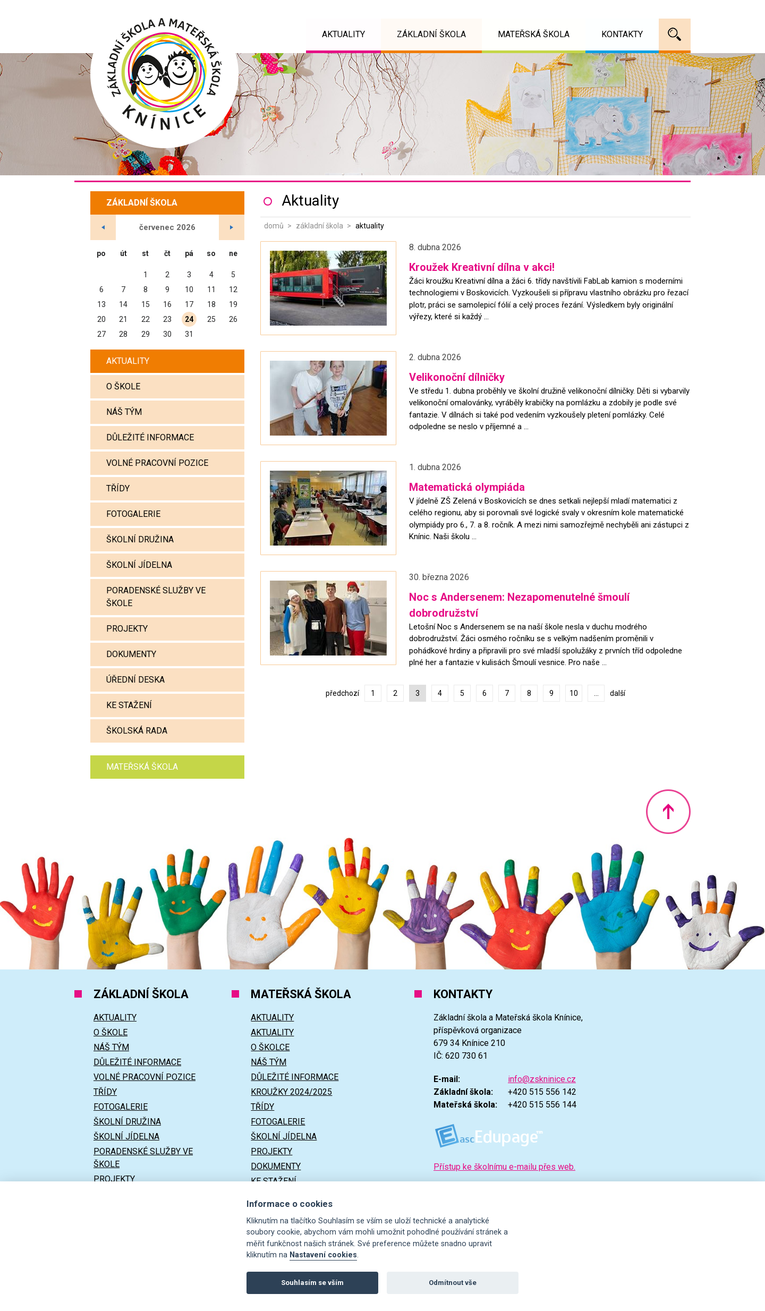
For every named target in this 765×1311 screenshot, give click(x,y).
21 (123, 319)
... (596, 693)
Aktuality (127, 361)
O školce (270, 1047)
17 (189, 304)
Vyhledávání (675, 34)
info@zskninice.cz (542, 1079)
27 (101, 334)
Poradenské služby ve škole (156, 596)
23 (167, 319)
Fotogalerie (133, 514)
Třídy (118, 488)
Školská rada (136, 731)
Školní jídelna (139, 565)
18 (211, 304)
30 (167, 334)
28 (123, 334)
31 (189, 334)
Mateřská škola (142, 767)
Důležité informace (150, 437)
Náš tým (124, 412)
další (617, 693)
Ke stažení (129, 705)
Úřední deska (135, 680)
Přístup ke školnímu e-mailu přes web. (504, 1167)
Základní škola (319, 226)
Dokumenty (131, 654)
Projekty (127, 629)
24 (189, 319)
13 (101, 304)
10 (574, 693)
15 (145, 304)
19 (233, 304)
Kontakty (622, 34)
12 (233, 289)
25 (211, 319)
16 (167, 304)
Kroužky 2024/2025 (291, 1092)
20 (101, 319)
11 (211, 289)
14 (123, 304)
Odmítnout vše (453, 1283)
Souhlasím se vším (312, 1283)
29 (145, 334)
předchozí (342, 693)
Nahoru (668, 811)
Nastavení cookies (323, 1254)
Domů (274, 226)
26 (233, 319)
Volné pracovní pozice (157, 463)
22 (145, 319)
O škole (123, 386)
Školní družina (140, 539)
